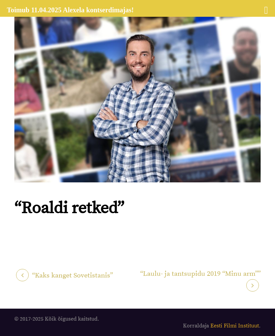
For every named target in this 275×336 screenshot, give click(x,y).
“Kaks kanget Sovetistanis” (72, 275)
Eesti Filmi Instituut (234, 325)
